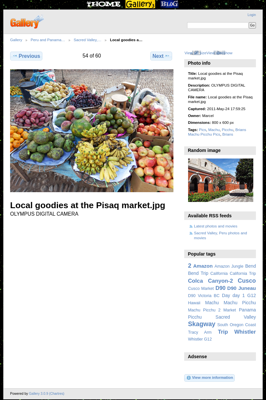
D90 (220, 288)
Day (226, 295)
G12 (251, 295)
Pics (202, 129)
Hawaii (194, 303)
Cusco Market (201, 288)
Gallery (16, 40)
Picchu (227, 129)
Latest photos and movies (215, 226)
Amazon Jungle (229, 266)
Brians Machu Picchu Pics (217, 131)
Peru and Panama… (48, 40)
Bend (250, 266)
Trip (223, 332)
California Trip (243, 273)
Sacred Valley (235, 317)
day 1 (238, 295)
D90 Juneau (241, 288)
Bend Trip (198, 273)
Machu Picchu (240, 302)
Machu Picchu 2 (204, 310)
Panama (247, 309)
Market (229, 310)
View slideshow (219, 53)
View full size (195, 53)
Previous (26, 56)
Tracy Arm (200, 332)
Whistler (245, 332)
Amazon (203, 266)
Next (161, 56)
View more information (209, 377)
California (219, 273)
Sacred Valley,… (87, 40)
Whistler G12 (200, 339)
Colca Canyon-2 (210, 281)
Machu (214, 129)
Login (252, 15)
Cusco (247, 280)
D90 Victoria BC (204, 295)
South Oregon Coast (236, 325)
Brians (227, 134)
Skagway (201, 323)
